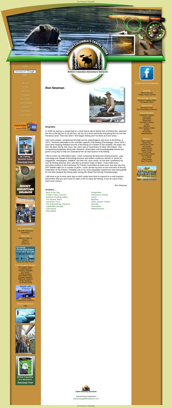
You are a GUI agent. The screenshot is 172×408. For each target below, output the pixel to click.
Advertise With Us (25, 238)
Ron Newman (147, 156)
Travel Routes (26, 115)
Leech (94, 197)
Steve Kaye (146, 152)
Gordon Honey (146, 150)
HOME (25, 66)
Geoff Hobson (147, 148)
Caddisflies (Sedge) (54, 206)
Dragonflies (96, 192)
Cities (26, 87)
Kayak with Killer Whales (25, 262)
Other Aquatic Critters (100, 202)
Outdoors (26, 107)
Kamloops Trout (53, 202)
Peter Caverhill (146, 141)
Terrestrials (96, 206)
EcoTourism (25, 272)
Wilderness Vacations (25, 279)
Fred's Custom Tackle (147, 154)
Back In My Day (53, 192)
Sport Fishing (26, 103)
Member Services (25, 304)
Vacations (26, 91)
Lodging (25, 95)
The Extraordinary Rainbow (58, 204)
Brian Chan (147, 143)
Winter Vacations (25, 281)
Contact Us (25, 244)
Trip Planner (26, 111)
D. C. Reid (147, 157)
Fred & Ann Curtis (146, 145)
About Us (25, 242)
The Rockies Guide (25, 282)
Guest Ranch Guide (25, 276)
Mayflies (95, 199)
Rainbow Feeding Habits (57, 197)
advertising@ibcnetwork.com (86, 399)
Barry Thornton (146, 161)
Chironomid (51, 208)
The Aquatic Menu (54, 199)
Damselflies (51, 211)
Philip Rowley (147, 159)
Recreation (26, 99)
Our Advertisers (25, 229)
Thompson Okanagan (25, 270)
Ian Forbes (147, 146)
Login (25, 306)
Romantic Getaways (25, 277)
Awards (25, 240)
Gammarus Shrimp (99, 195)
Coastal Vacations (25, 269)
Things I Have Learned (56, 195)
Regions (26, 83)
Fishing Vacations (25, 274)
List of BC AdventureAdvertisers (25, 232)
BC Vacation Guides (25, 267)
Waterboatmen (97, 208)
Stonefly (94, 204)
